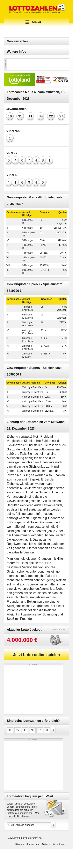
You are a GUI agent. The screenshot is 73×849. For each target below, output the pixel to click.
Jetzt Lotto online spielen (36, 655)
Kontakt (62, 844)
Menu (32, 22)
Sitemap (19, 844)
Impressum (33, 844)
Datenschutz (48, 844)
